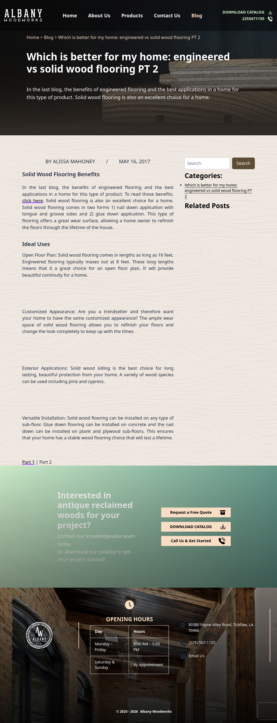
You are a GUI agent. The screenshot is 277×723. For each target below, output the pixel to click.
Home (70, 15)
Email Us (197, 655)
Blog (196, 15)
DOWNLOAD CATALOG (244, 12)
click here (32, 200)
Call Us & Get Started (191, 540)
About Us (99, 15)
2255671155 (253, 18)
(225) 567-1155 (202, 642)
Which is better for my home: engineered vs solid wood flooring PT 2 (218, 190)
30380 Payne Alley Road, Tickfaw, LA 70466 (220, 627)
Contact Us (167, 15)
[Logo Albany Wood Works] (23, 15)
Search (243, 163)
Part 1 (28, 462)
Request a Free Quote (191, 512)
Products (132, 15)
